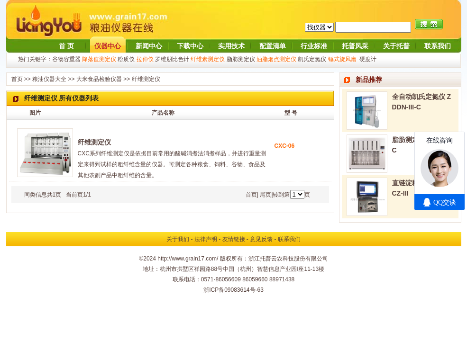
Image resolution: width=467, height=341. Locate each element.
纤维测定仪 (146, 79)
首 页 (66, 46)
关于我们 (177, 239)
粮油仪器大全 (49, 79)
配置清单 (272, 46)
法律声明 (205, 239)
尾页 (265, 194)
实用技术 (231, 46)
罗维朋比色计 (172, 59)
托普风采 (355, 46)
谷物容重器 (66, 59)
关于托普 (396, 46)
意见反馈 (261, 239)
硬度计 (367, 59)
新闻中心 (149, 46)
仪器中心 (107, 46)
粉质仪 (126, 59)
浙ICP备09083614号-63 (233, 290)
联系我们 (437, 46)
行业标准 (314, 46)
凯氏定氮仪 (312, 59)
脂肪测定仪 (241, 59)
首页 (17, 79)
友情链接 (233, 239)
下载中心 (190, 46)
